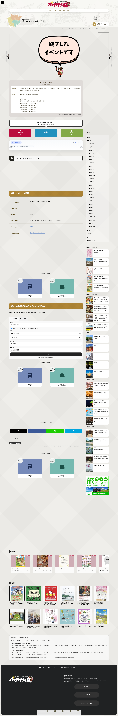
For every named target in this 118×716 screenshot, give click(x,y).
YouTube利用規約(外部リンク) (70, 667)
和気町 (92, 191)
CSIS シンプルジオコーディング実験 (48, 645)
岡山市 (92, 143)
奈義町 (92, 213)
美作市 (92, 185)
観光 (64, 11)
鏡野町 (92, 207)
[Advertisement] (46, 176)
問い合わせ (87, 686)
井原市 (92, 159)
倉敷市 (12, 443)
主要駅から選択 (15, 328)
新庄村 (92, 204)
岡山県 (18, 443)
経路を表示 (46, 354)
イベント (51, 11)
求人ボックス (78, 142)
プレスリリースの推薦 (86, 703)
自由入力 (23, 328)
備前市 (92, 172)
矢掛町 (92, 201)
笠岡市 (92, 156)
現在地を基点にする (32, 328)
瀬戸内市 (92, 175)
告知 (68, 11)
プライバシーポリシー (52, 667)
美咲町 (92, 223)
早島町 (92, 194)
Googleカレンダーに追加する (37, 233)
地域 (60, 11)
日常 (89, 230)
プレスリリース (91, 240)
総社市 (92, 163)
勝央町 (92, 210)
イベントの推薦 (86, 695)
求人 (56, 11)
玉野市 (92, 153)
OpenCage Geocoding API (78, 645)
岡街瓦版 (21, 679)
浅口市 (92, 188)
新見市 (92, 169)
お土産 (89, 234)
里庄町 (92, 197)
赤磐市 (92, 178)
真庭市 (92, 182)
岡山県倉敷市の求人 (16, 142)
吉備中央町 (93, 226)
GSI (36, 645)
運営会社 (41, 667)
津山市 (92, 150)
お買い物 (90, 237)
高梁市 (92, 166)
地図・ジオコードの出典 (103, 32)
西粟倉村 (92, 217)
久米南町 (92, 220)
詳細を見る (33, 226)
